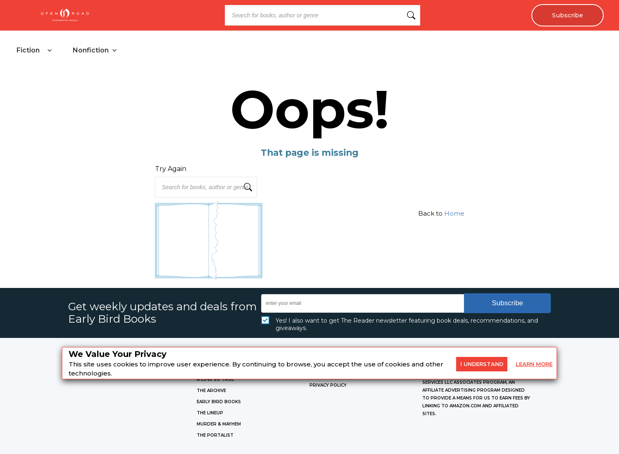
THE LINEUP (210, 413)
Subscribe (567, 15)
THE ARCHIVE (211, 390)
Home (454, 213)
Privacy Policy (328, 385)
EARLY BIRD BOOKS (219, 401)
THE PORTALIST (215, 435)
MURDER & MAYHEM (219, 424)
